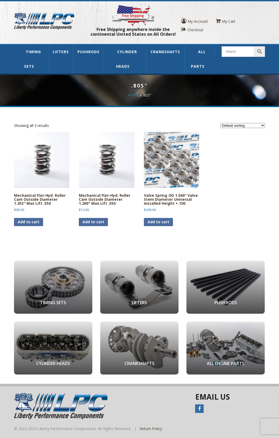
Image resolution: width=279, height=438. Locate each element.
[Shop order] (243, 125)
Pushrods (88, 51)
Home (133, 95)
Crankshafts (165, 51)
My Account (194, 21)
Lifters (61, 51)
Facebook (199, 408)
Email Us (212, 396)
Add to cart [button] (28, 221)
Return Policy (151, 428)
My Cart (225, 21)
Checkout (192, 29)
